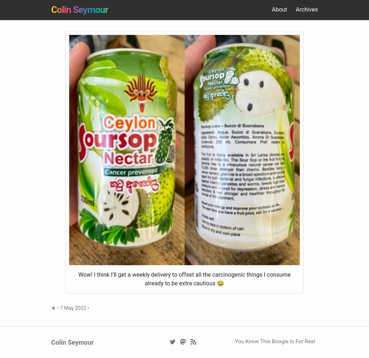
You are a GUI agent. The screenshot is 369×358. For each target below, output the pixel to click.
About (279, 9)
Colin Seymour (79, 9)
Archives (307, 9)
